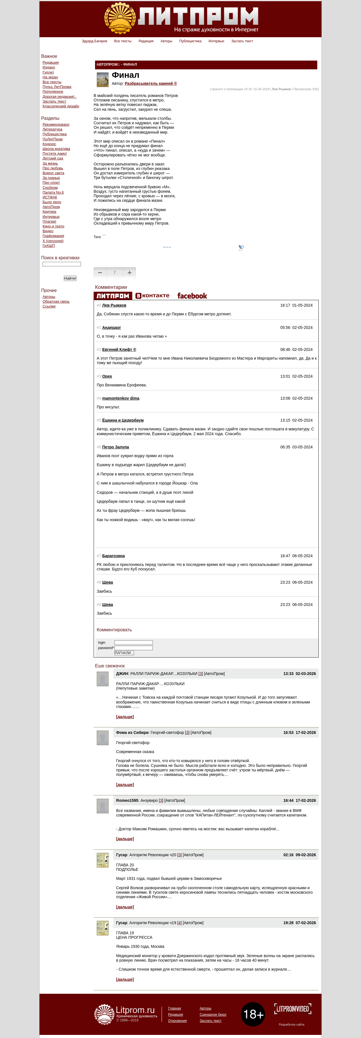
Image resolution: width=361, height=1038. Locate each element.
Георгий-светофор (167, 732)
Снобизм (50, 187)
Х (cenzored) (53, 241)
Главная (174, 1008)
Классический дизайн (61, 106)
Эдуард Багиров (94, 41)
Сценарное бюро (213, 1015)
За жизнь (50, 163)
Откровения (177, 1021)
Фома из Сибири (132, 732)
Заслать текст (242, 41)
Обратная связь (56, 301)
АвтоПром (51, 207)
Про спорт (51, 182)
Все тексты (123, 41)
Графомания (53, 236)
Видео (48, 231)
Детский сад (53, 158)
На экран (50, 77)
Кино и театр (53, 226)
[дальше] (125, 716)
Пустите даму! (55, 153)
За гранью (51, 178)
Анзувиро (149, 800)
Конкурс (49, 144)
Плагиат (49, 221)
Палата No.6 (53, 192)
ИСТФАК (50, 197)
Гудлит (48, 72)
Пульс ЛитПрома (57, 87)
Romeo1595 (127, 800)
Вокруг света (53, 173)
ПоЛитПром (53, 139)
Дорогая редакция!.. (59, 96)
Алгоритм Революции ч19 (152, 922)
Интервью (216, 41)
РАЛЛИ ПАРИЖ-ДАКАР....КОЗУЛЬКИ (163, 673)
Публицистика (190, 41)
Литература (52, 129)
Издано (49, 67)
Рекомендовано (56, 124)
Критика (49, 211)
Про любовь (53, 168)
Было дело (52, 202)
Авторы (166, 41)
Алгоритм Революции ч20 (152, 855)
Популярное (53, 91)
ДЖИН (122, 673)
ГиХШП (49, 246)
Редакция (145, 41)
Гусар (121, 855)
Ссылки (49, 306)
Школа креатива (56, 149)
